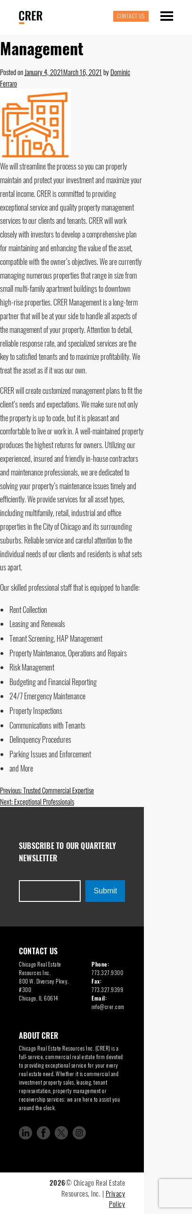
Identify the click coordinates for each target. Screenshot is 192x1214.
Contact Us (131, 16)
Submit (105, 891)
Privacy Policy (115, 1198)
